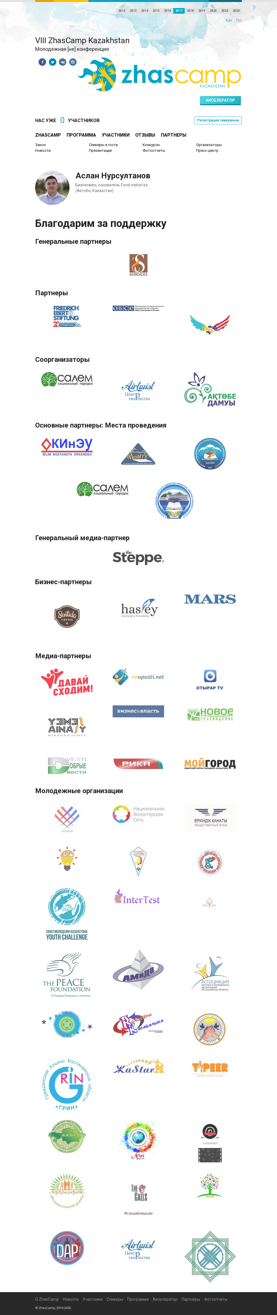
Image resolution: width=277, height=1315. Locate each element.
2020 (213, 10)
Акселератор (220, 100)
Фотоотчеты (154, 150)
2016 (167, 10)
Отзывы (145, 135)
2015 (156, 10)
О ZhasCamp (47, 1299)
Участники (115, 135)
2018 (190, 10)
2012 (121, 10)
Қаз (229, 20)
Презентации (100, 150)
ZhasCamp (48, 135)
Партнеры (173, 135)
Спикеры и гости (103, 145)
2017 (179, 10)
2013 (133, 10)
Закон (40, 145)
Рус (239, 20)
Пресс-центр (207, 150)
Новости (43, 150)
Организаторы (209, 145)
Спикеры (115, 1299)
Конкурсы (151, 145)
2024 (236, 10)
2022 (224, 10)
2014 (144, 10)
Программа (81, 135)
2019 (201, 10)
